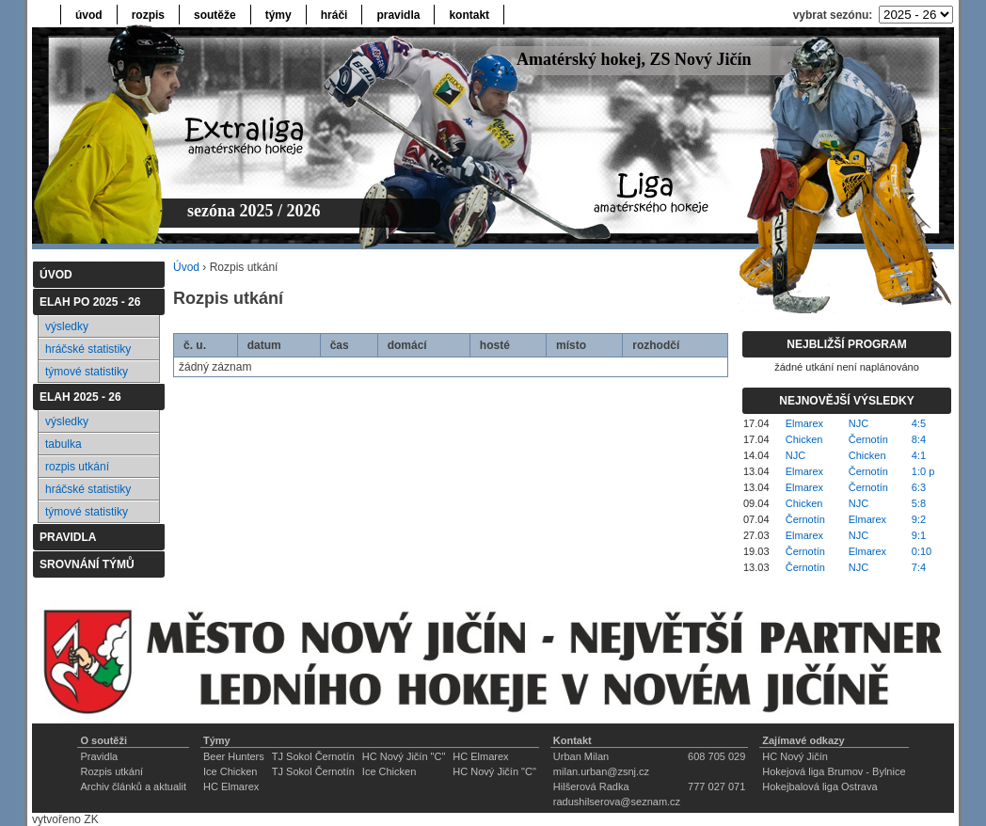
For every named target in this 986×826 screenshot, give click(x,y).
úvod (89, 15)
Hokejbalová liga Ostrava (819, 786)
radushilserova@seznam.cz (616, 801)
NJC (858, 423)
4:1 (919, 455)
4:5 (919, 423)
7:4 (919, 567)
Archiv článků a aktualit (133, 786)
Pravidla (99, 756)
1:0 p (923, 471)
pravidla (398, 15)
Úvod (186, 267)
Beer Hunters (233, 756)
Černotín (868, 439)
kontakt (469, 15)
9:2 (919, 519)
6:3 (919, 487)
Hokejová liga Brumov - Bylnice (833, 771)
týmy (278, 15)
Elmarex (804, 423)
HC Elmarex (480, 756)
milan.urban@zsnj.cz (601, 771)
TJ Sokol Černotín (313, 756)
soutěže (215, 15)
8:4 (919, 439)
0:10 (921, 551)
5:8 (919, 503)
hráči (334, 15)
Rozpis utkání (111, 771)
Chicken (804, 439)
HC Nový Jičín (795, 756)
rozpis (148, 15)
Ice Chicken (230, 771)
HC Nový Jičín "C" (404, 756)
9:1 (919, 535)
